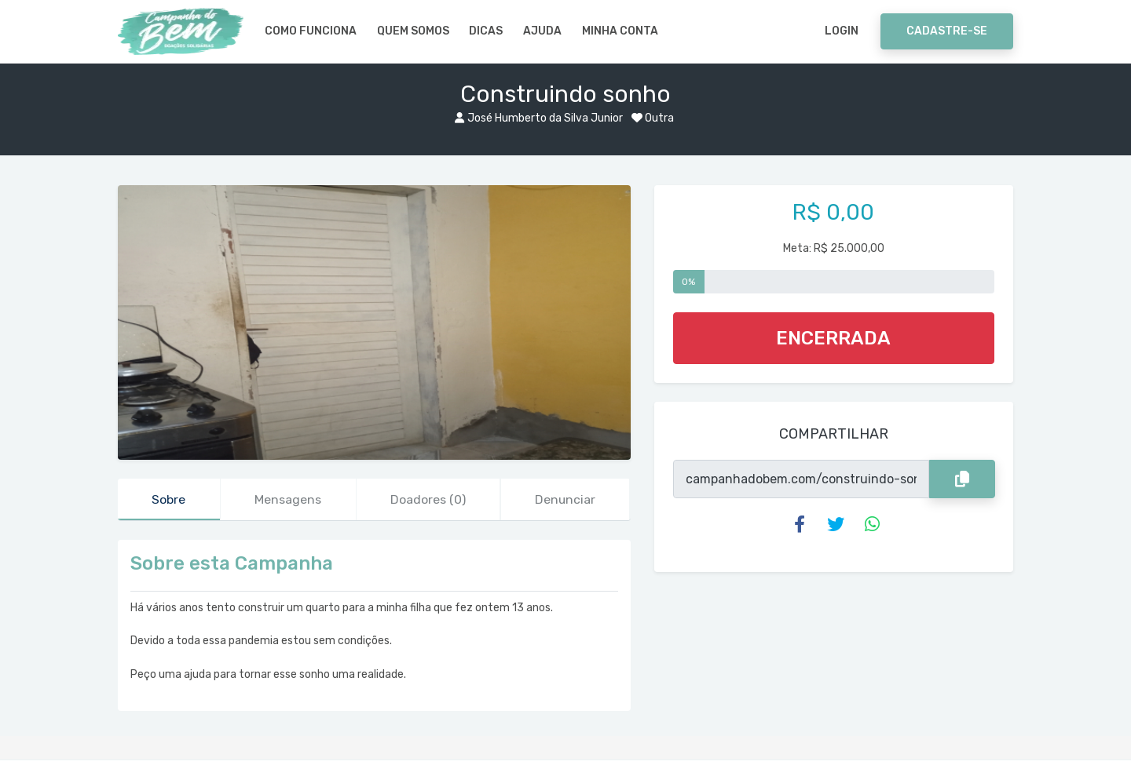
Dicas (486, 31)
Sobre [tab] (169, 499)
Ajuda (542, 31)
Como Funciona (311, 31)
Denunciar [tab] (565, 499)
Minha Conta (620, 31)
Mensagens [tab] (287, 499)
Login (841, 31)
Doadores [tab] (428, 499)
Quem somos (413, 31)
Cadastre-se (946, 31)
